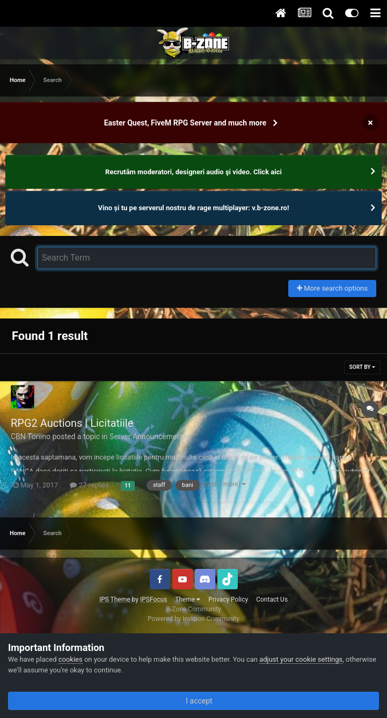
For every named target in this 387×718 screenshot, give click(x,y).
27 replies (89, 485)
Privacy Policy (228, 599)
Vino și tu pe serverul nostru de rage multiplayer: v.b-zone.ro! (193, 208)
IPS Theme (114, 599)
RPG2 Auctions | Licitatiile (72, 423)
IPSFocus (153, 599)
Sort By (362, 367)
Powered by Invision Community (193, 619)
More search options (332, 288)
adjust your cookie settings (300, 659)
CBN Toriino (30, 436)
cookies (71, 659)
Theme (187, 599)
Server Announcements (148, 436)
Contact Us (272, 599)
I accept (193, 701)
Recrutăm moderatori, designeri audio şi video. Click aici (193, 172)
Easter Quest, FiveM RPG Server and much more (185, 123)
